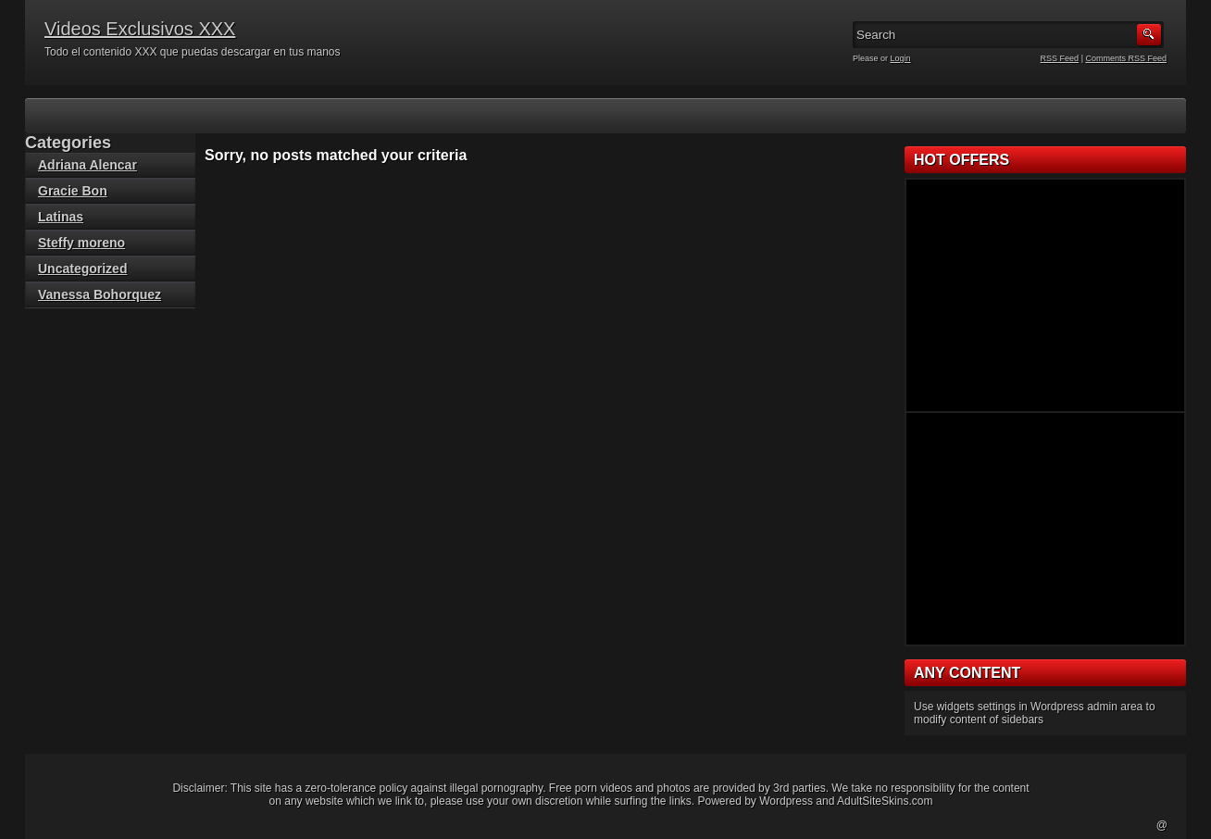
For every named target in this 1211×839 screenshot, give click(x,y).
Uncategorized (82, 268)
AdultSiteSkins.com (884, 801)
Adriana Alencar (87, 164)
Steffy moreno (81, 242)
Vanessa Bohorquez (99, 294)
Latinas (60, 216)
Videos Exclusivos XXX (139, 29)
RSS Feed (1060, 58)
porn (586, 788)
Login (901, 58)
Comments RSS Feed (1126, 58)
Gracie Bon (72, 190)
